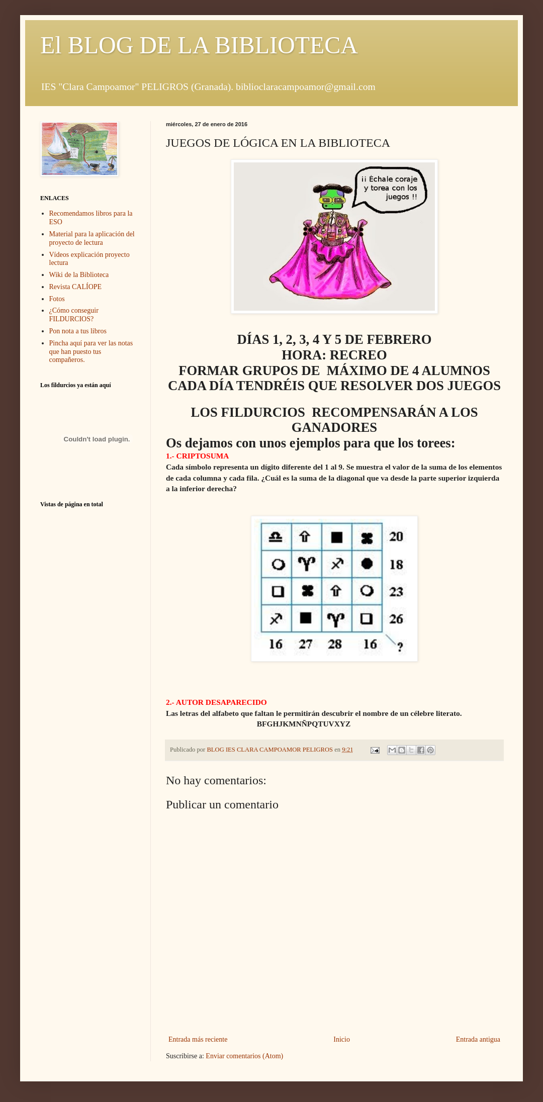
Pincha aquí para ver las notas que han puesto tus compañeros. (91, 351)
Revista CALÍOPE (75, 287)
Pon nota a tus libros (78, 331)
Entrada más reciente (197, 1039)
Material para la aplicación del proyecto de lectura (92, 238)
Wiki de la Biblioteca (79, 275)
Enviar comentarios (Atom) (244, 1056)
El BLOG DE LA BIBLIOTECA (199, 45)
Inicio (341, 1039)
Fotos (57, 299)
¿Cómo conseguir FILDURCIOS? (74, 315)
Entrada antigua (478, 1039)
